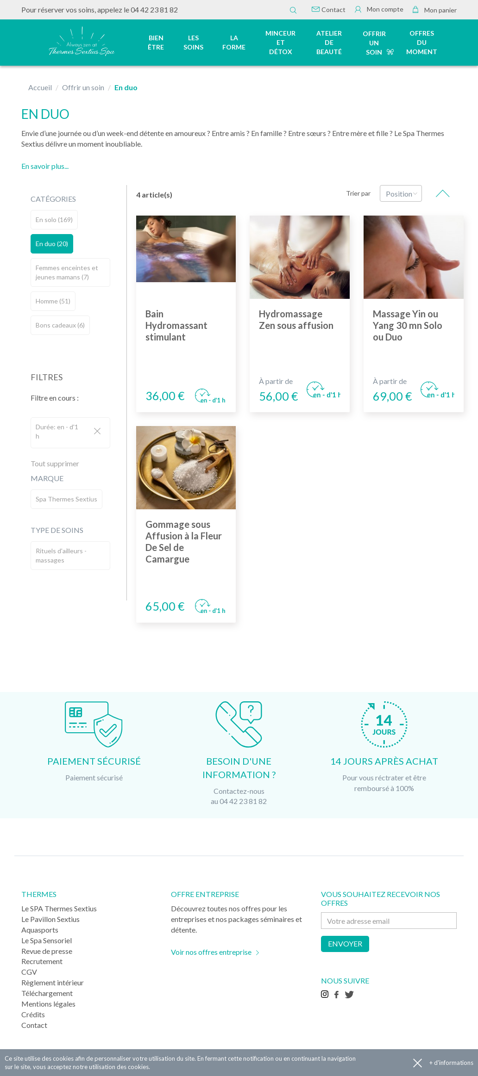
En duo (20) (52, 243)
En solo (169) (54, 219)
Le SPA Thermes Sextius (59, 908)
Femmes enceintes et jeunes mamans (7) (67, 272)
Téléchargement (47, 993)
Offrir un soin (374, 43)
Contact (329, 9)
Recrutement (42, 961)
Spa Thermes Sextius (66, 499)
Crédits (33, 1014)
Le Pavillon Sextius (50, 919)
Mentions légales (48, 1003)
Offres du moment (421, 42)
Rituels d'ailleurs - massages (61, 555)
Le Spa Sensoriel (46, 940)
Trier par (358, 193)
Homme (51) (53, 301)
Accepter (417, 1063)
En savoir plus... (45, 165)
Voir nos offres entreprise (211, 951)
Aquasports (39, 929)
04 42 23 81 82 (154, 9)
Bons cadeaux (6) (60, 325)
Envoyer (345, 943)
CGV (29, 971)
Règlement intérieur (52, 982)
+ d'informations (451, 1062)
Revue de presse (46, 950)
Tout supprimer (55, 463)
